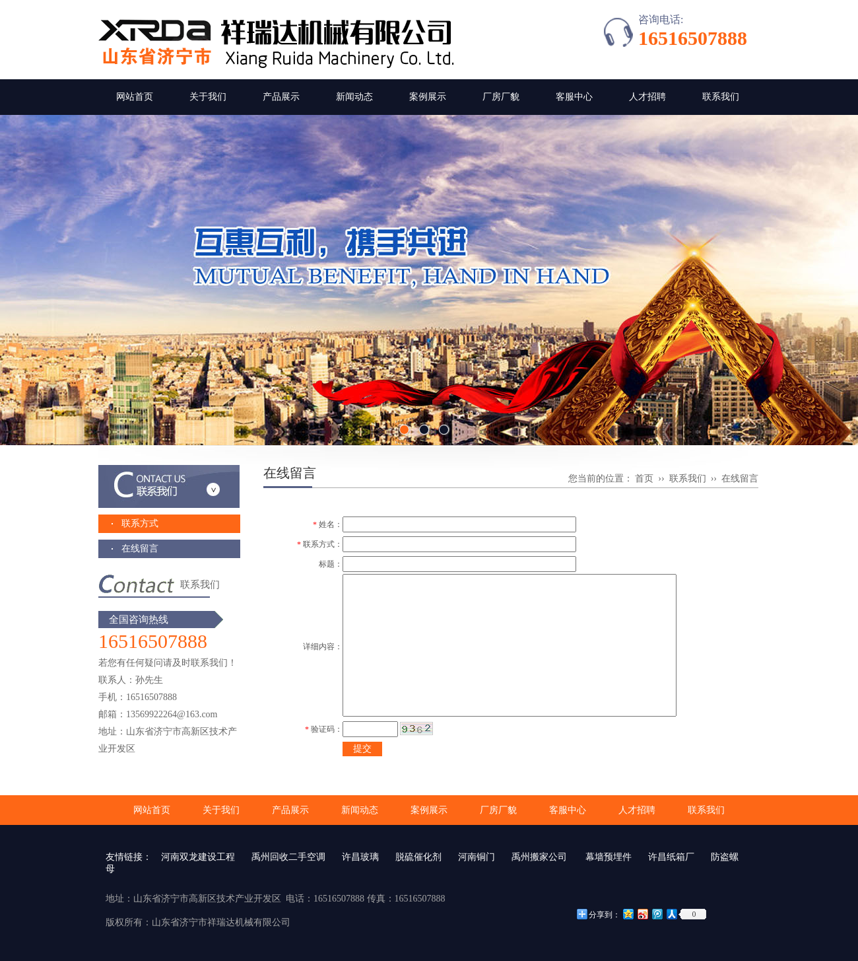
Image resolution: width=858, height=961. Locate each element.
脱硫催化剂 (418, 857)
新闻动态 (354, 97)
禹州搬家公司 (539, 857)
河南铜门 (476, 857)
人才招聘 (647, 97)
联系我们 (720, 97)
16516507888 (692, 38)
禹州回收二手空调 (288, 857)
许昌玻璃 (360, 857)
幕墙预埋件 (607, 857)
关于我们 (207, 97)
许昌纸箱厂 (671, 857)
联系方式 (139, 523)
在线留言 (139, 548)
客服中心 (574, 97)
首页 (644, 478)
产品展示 (281, 97)
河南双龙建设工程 (198, 857)
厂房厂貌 (500, 97)
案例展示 (427, 97)
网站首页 (134, 97)
